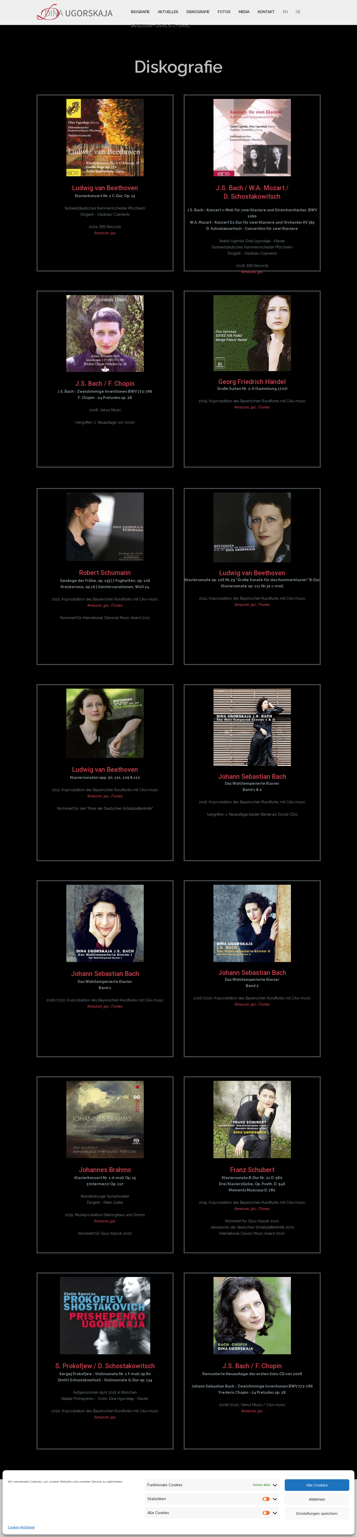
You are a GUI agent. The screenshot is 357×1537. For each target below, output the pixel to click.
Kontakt (266, 12)
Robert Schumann (105, 573)
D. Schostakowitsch (252, 196)
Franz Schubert (252, 1170)
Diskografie (197, 12)
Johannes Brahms (105, 1170)
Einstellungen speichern (316, 1513)
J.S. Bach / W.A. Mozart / (252, 188)
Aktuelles (168, 12)
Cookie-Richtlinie (21, 1527)
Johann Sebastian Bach (252, 776)
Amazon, (102, 1221)
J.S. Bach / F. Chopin (105, 383)
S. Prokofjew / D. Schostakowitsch (105, 1366)
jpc (113, 233)
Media (244, 12)
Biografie (140, 12)
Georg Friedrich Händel (252, 382)
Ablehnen (317, 1499)
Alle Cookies (317, 1485)
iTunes (264, 407)
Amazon (101, 233)
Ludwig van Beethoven (105, 188)
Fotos (224, 12)
